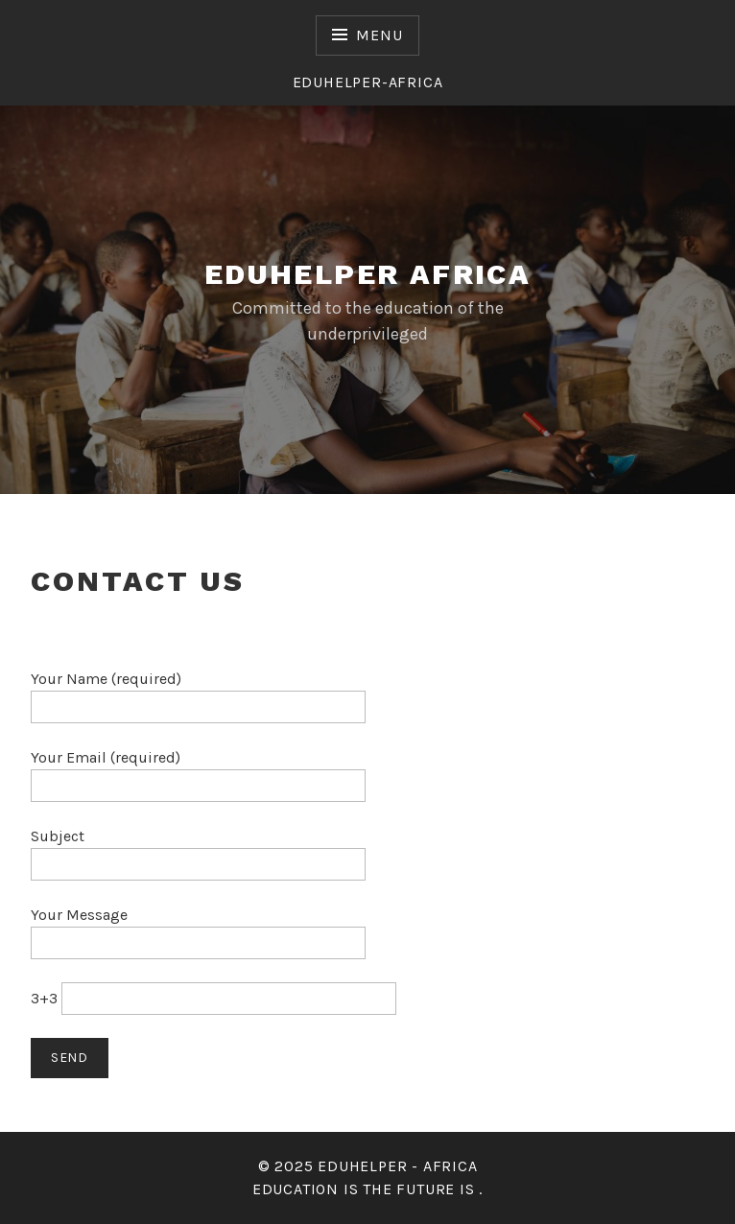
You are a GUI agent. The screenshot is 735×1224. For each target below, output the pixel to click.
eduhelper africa (367, 274)
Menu (379, 35)
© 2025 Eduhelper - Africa (368, 1166)
